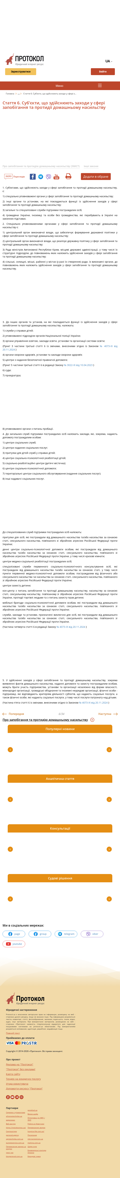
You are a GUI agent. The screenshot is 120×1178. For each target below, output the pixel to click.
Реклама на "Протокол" (19, 1064)
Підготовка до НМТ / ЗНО (36, 1119)
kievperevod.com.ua (14, 1156)
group (40, 934)
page (14, 934)
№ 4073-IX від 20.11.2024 (71, 626)
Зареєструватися (20, 71)
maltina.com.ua (34, 1143)
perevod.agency (12, 1135)
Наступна (104, 714)
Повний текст (13, 1033)
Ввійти (103, 71)
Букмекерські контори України (37, 1151)
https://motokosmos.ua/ (16, 1128)
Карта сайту (13, 1074)
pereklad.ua (32, 1110)
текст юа (9, 1152)
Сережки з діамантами (15, 1112)
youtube (14, 944)
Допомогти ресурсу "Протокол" (24, 1088)
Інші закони (91, 166)
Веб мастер (11, 1124)
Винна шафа (33, 1114)
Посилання (32, 1135)
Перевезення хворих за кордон (16, 1147)
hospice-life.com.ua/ (36, 1131)
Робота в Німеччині (36, 1124)
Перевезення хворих (36, 1128)
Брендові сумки (34, 1156)
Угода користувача (17, 1083)
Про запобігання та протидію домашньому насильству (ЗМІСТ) (41, 166)
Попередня (16, 714)
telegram (66, 934)
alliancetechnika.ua (14, 1116)
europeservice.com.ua (15, 1143)
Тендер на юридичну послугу (23, 1079)
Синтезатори (11, 1131)
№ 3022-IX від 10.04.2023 (78, 365)
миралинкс (10, 1120)
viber (92, 934)
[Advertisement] (61, 26)
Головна (10, 93)
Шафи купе (32, 1146)
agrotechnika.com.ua (14, 1139)
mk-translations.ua (35, 1139)
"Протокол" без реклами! (20, 1069)
